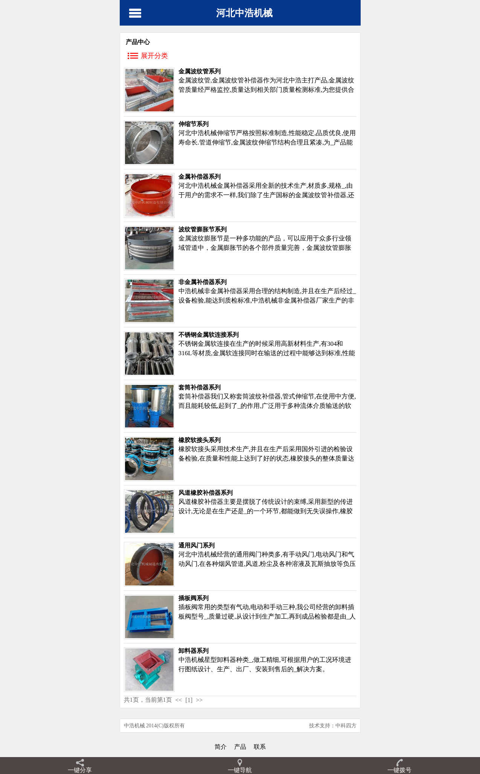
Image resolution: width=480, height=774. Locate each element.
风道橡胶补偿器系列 (205, 493)
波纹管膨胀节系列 (202, 229)
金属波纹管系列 (199, 71)
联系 (260, 747)
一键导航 (240, 770)
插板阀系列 (193, 598)
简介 (221, 747)
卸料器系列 (193, 651)
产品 (240, 747)
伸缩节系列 (193, 124)
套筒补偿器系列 (199, 387)
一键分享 (80, 770)
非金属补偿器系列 (202, 282)
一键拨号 (399, 770)
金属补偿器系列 (199, 176)
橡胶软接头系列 (199, 440)
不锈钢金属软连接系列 (208, 334)
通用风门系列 (196, 545)
